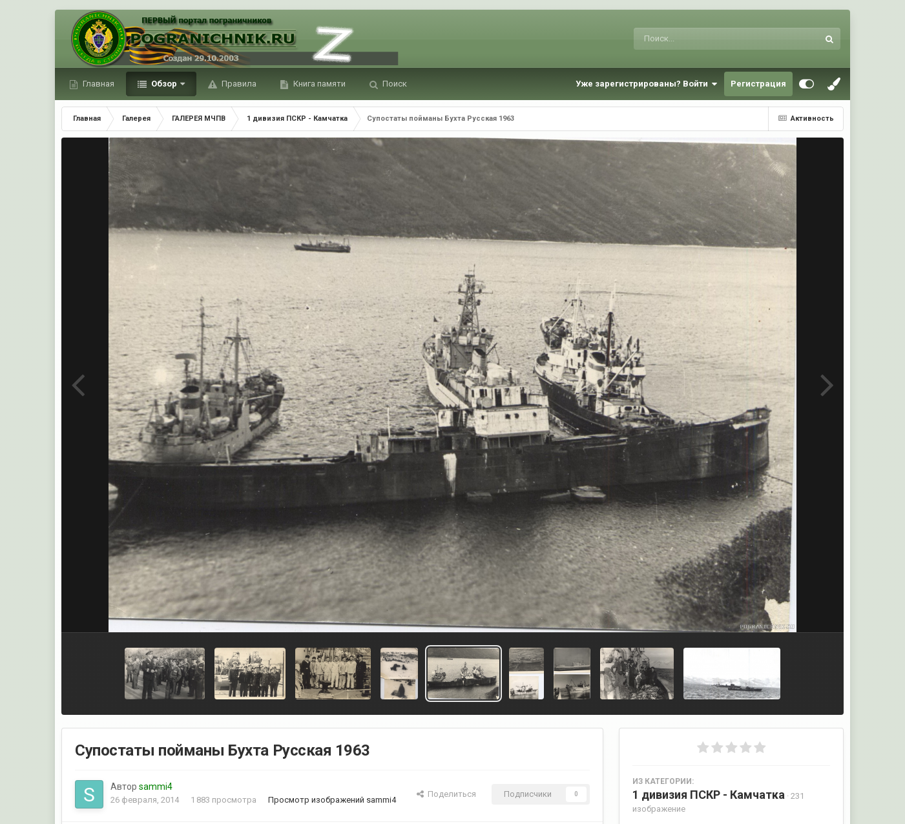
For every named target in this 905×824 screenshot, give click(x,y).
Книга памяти (318, 83)
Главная (97, 83)
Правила (238, 83)
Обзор (164, 83)
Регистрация (758, 83)
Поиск (393, 83)
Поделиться (446, 794)
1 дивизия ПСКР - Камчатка (708, 794)
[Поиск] (702, 39)
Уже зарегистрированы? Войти (647, 84)
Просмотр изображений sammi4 (332, 800)
